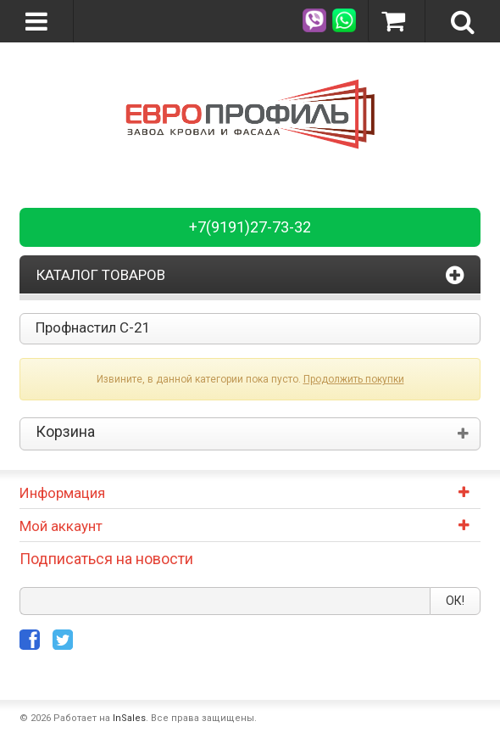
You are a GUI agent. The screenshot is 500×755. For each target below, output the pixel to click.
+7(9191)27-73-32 (250, 227)
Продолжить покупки (353, 379)
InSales (129, 718)
